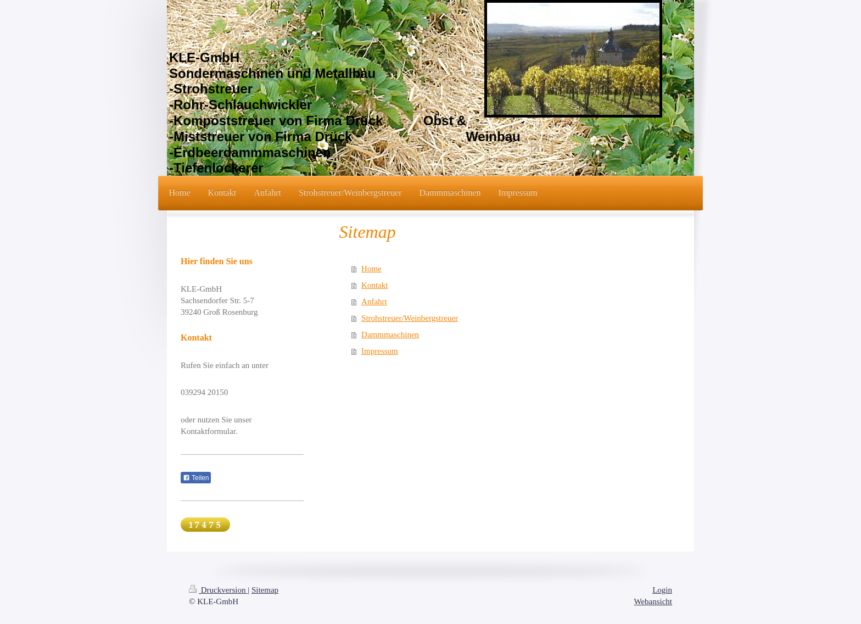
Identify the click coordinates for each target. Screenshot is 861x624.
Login (662, 590)
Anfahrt (374, 301)
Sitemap (264, 590)
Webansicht (653, 601)
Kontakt (374, 285)
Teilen (196, 478)
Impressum (379, 351)
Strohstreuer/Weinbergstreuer (409, 318)
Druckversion (218, 590)
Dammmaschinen (390, 334)
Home (371, 268)
